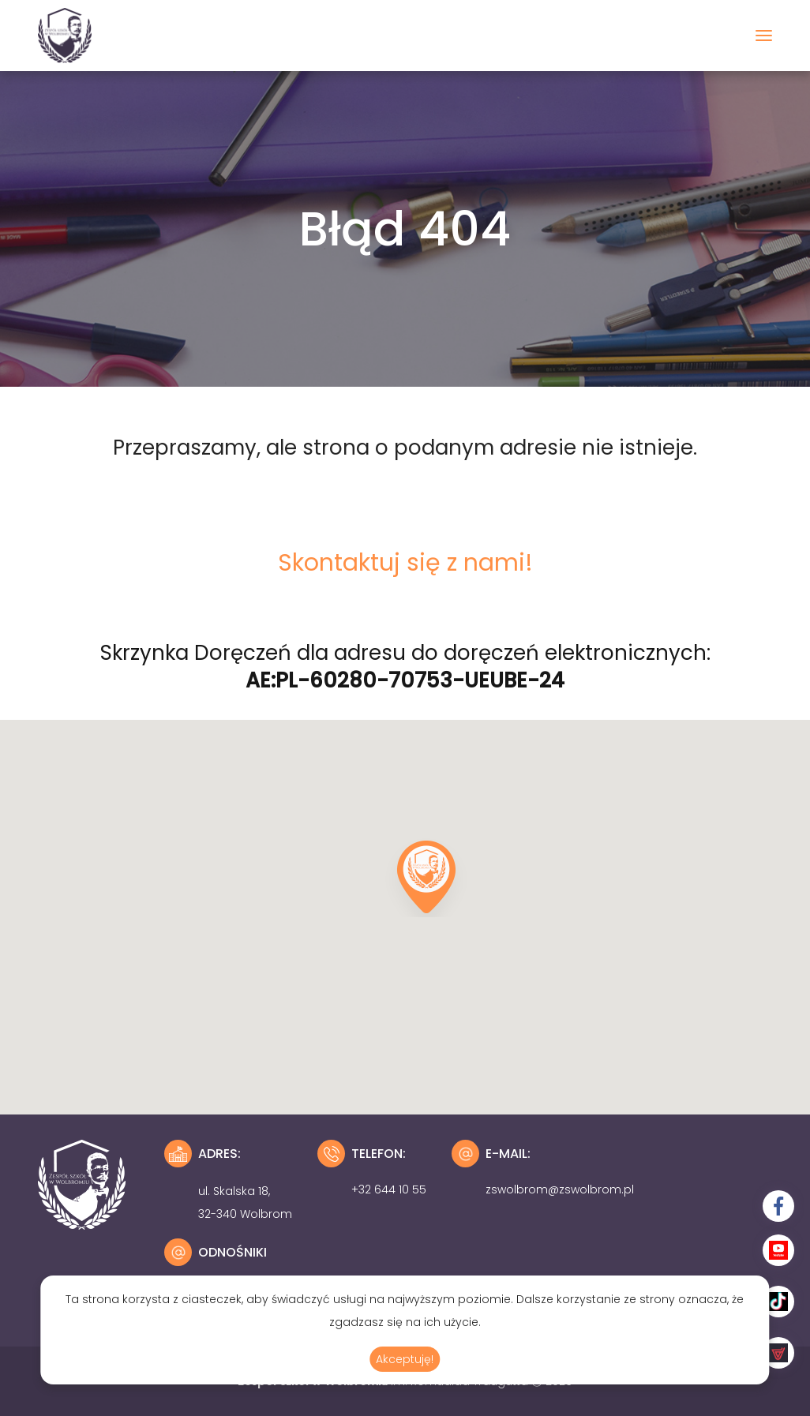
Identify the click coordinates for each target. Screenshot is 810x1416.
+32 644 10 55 (388, 1189)
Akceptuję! (404, 1359)
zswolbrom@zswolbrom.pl (560, 1189)
